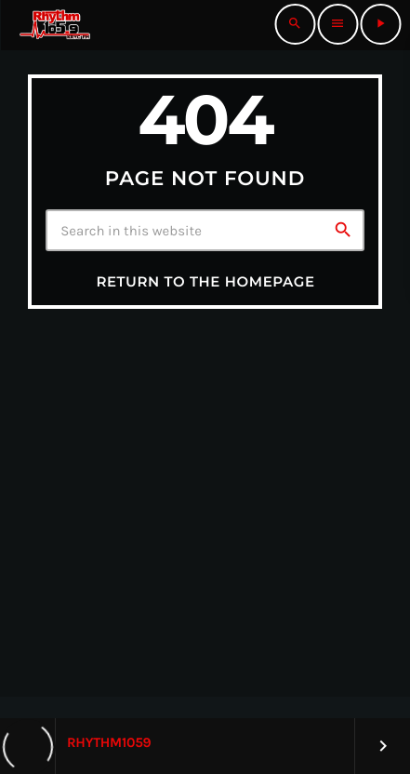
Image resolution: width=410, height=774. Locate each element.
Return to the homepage (205, 281)
